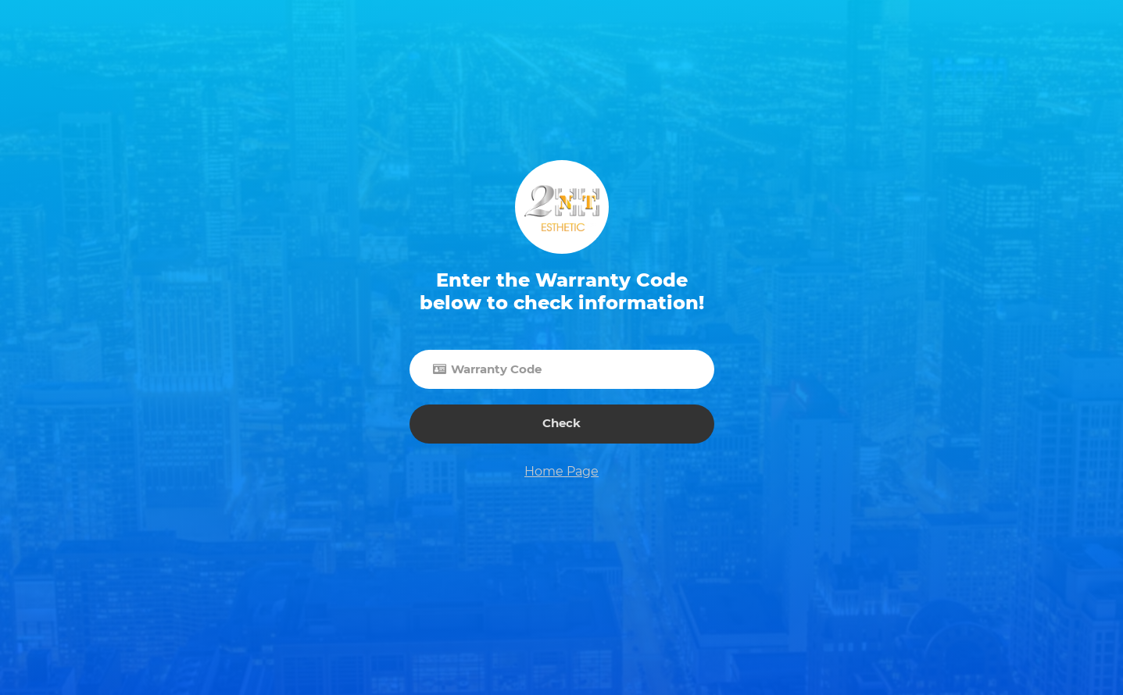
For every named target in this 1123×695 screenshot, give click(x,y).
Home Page (561, 471)
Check (561, 422)
